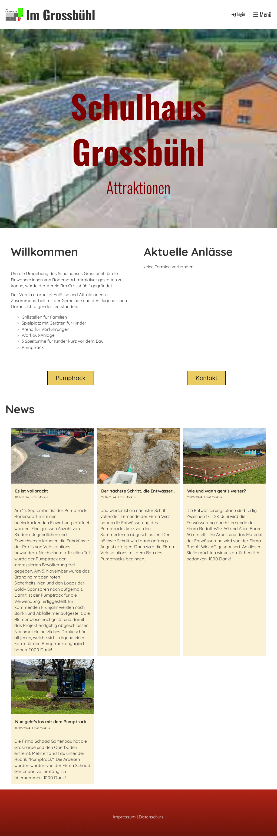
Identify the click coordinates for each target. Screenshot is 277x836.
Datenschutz (151, 817)
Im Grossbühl (60, 14)
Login (238, 14)
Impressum (124, 817)
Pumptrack (70, 378)
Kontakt (206, 378)
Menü (262, 14)
